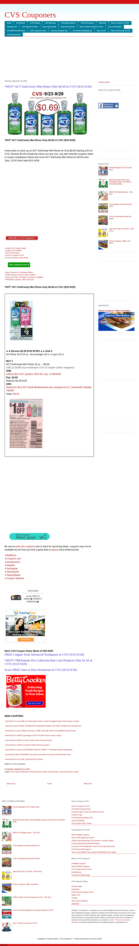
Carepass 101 (12, 27)
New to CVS (101, 31)
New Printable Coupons (80, 835)
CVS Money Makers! (68, 23)
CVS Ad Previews (87, 23)
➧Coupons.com (13, 558)
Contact (74, 898)
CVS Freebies (35, 23)
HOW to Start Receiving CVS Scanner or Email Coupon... (93, 841)
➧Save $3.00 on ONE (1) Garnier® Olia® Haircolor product (27, 745)
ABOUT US (75, 895)
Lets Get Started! (77, 820)
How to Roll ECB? (115, 27)
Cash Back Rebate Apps (80, 875)
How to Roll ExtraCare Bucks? (82, 838)
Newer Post (11, 784)
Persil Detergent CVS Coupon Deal (26, 807)
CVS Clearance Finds (30, 27)
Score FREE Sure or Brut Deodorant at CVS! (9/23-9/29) (41, 669)
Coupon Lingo (76, 815)
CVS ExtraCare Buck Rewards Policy (85, 843)
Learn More (111, 920)
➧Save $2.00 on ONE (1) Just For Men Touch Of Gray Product (28, 740)
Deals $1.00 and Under (38, 772)
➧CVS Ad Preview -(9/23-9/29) (16, 258)
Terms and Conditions (79, 901)
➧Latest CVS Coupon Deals (15, 248)
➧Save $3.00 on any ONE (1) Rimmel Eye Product (24, 759)
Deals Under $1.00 (49, 27)
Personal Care (53, 772)
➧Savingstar (11, 568)
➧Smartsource (12, 562)
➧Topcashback (12, 575)
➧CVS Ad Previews (12, 253)
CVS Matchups (50, 23)
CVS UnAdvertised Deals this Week (26, 859)
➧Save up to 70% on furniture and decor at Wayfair (24, 277)
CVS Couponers (30, 14)
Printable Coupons (78, 863)
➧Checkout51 (12, 571)
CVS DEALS (20, 23)
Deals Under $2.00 (68, 27)
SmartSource (76, 872)
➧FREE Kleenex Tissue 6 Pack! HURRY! (20, 275)
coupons (53, 549)
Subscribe (102, 23)
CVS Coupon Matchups (19, 772)
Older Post (88, 784)
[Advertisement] (69, 59)
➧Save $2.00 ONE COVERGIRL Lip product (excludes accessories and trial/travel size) (38, 754)
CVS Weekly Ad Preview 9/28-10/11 (26, 846)
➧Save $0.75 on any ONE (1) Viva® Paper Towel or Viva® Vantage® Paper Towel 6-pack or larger (42, 721)
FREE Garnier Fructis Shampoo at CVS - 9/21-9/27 (32, 897)
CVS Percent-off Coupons (81, 849)
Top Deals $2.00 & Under (69, 772)
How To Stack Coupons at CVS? (91, 27)
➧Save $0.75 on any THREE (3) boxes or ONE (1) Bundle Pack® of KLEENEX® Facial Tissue (40, 731)
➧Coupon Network (14, 578)
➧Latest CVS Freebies (13, 251)
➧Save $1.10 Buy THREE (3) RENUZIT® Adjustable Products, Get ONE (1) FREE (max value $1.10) (43, 726)
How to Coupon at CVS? (120, 23)
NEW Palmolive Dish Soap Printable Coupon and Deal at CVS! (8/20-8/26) (120, 182)
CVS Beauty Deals (13, 35)
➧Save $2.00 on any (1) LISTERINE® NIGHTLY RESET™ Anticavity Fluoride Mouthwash (39, 750)
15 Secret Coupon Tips (59, 31)
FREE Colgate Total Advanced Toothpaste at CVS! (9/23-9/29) (44, 654)
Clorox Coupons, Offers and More (114, 311)
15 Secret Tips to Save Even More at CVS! (87, 812)
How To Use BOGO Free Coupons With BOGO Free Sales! (93, 852)
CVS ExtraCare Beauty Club (82, 818)
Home (9, 23)
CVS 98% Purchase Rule (16, 31)
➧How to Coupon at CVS (14, 255)
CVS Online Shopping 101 (82, 31)
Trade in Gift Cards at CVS (120, 31)
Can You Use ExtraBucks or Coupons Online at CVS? (33, 910)
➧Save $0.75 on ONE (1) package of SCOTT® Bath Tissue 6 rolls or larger (33, 735)
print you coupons (25, 546)
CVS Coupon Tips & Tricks (81, 823)
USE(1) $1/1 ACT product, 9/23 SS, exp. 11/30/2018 (33, 374)
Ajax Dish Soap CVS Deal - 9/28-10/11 (27, 871)
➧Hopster (10, 565)
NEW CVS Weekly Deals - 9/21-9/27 (26, 833)
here (126, 922)
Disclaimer (75, 889)
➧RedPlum (10, 555)
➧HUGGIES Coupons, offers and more (19, 280)
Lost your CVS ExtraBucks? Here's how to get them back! (93, 846)
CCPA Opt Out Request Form (82, 892)
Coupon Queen (104, 82)
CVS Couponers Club (38, 31)
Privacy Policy (76, 886)
